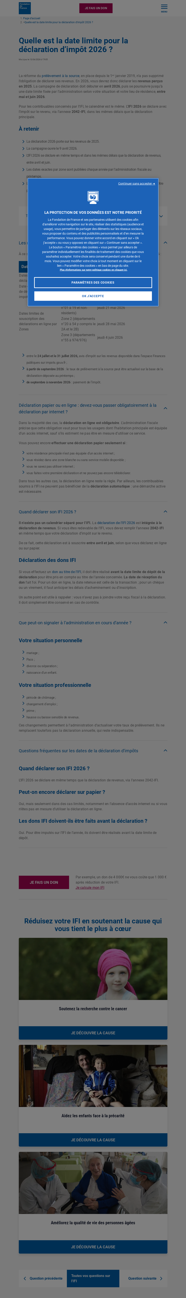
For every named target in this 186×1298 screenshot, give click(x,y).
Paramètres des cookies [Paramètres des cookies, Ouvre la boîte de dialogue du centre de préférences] (92, 282)
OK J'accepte (93, 296)
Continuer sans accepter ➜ (136, 183)
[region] (93, 242)
